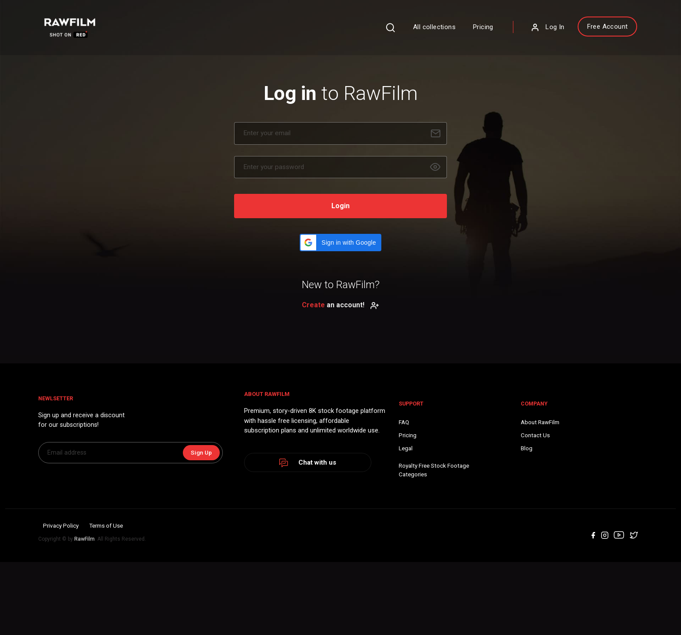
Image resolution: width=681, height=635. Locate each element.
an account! (340, 319)
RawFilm (117, 614)
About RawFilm (384, 476)
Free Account (559, 32)
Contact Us (378, 489)
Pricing (436, 32)
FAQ (260, 476)
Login (340, 220)
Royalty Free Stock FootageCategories (292, 526)
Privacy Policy (90, 600)
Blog (370, 503)
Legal (262, 503)
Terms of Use (140, 600)
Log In (500, 32)
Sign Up (205, 516)
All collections (387, 32)
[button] (340, 256)
